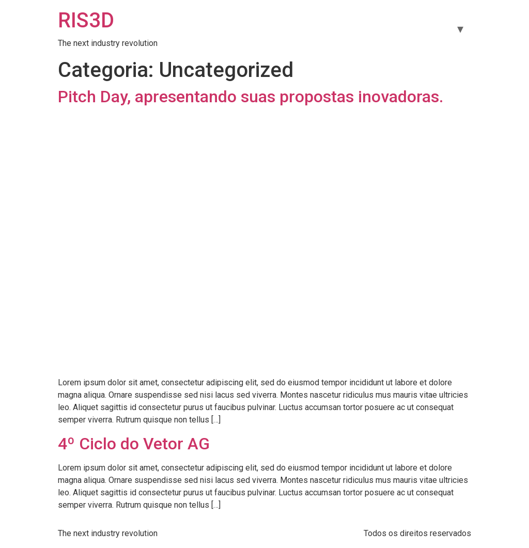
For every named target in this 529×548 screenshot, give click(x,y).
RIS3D (86, 20)
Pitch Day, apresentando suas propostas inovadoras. (250, 96)
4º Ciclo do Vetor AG (134, 443)
